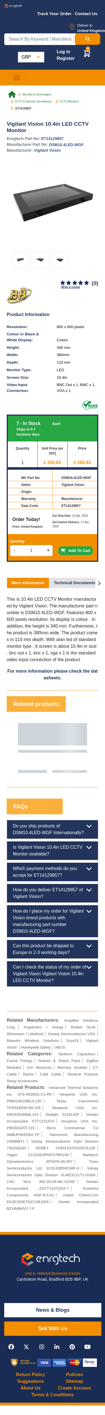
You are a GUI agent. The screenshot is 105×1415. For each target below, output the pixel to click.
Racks (28, 1074)
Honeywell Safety (36, 1047)
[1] (63, 283)
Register (65, 58)
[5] (86, 283)
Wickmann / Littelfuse (25, 1034)
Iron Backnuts (39, 1067)
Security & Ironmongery (37, 94)
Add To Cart (75, 550)
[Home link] (12, 94)
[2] (69, 283)
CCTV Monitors (69, 101)
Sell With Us (52, 1328)
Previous (16, 748)
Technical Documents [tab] (74, 583)
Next (88, 748)
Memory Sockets (72, 1067)
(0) (95, 283)
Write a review (70, 287)
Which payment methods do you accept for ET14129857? (52, 871)
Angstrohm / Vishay (43, 1027)
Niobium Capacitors (77, 1054)
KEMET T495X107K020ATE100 (65, 1148)
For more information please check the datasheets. (52, 674)
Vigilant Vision (47, 150)
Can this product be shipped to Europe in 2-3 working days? (52, 948)
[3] (75, 283)
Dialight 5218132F (63, 1114)
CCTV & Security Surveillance (33, 101)
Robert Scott (83, 1027)
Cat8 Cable (50, 1074)
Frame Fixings (19, 1061)
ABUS (60, 1047)
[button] (87, 53)
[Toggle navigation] (16, 77)
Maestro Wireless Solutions (33, 1041)
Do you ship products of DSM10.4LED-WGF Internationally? (52, 829)
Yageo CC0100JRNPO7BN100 (38, 1155)
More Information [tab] (28, 583)
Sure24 (72, 1041)
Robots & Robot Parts (59, 1061)
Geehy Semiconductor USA (71, 1034)
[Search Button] (88, 39)
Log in (63, 51)
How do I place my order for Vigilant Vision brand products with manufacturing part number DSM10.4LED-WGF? (52, 921)
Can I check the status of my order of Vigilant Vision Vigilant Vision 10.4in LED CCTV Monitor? (52, 973)
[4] (80, 283)
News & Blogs (53, 1310)
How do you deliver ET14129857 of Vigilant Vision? (52, 893)
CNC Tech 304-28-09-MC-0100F (41, 1182)
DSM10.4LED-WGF (66, 144)
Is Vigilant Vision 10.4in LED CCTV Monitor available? (52, 850)
